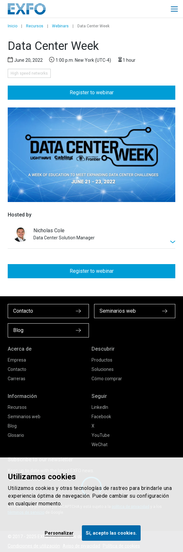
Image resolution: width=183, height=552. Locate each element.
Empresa (17, 360)
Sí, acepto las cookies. (111, 533)
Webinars (60, 26)
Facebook (101, 416)
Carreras (16, 378)
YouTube (101, 435)
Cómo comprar (107, 378)
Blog (12, 425)
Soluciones (103, 369)
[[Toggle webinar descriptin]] (91, 237)
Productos (102, 360)
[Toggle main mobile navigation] (174, 9)
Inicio (12, 26)
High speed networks (29, 73)
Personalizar (59, 533)
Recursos (34, 26)
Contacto (17, 369)
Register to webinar (92, 92)
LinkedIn (100, 407)
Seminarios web (24, 416)
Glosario (16, 435)
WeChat (100, 444)
